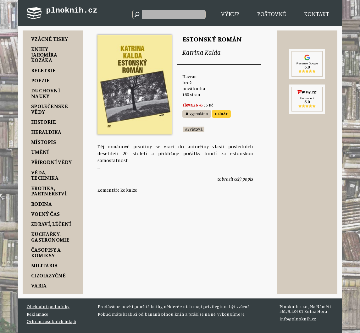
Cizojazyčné (48, 275)
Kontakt (316, 14)
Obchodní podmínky (48, 306)
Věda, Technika (44, 175)
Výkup (230, 14)
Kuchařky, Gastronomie (50, 236)
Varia (39, 285)
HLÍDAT (221, 113)
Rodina (41, 203)
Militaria (44, 265)
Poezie (40, 80)
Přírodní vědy (51, 161)
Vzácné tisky (49, 38)
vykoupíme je (231, 314)
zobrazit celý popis (235, 179)
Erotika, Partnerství (49, 190)
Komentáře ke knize (117, 190)
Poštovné (271, 14)
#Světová (193, 129)
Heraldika (46, 131)
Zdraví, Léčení (51, 223)
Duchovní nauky (45, 93)
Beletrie (43, 70)
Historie (43, 121)
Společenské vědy (49, 108)
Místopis (43, 141)
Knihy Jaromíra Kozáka (44, 54)
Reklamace (37, 314)
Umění (40, 151)
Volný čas (45, 213)
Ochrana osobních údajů (51, 321)
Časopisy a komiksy (46, 252)
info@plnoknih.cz (298, 318)
